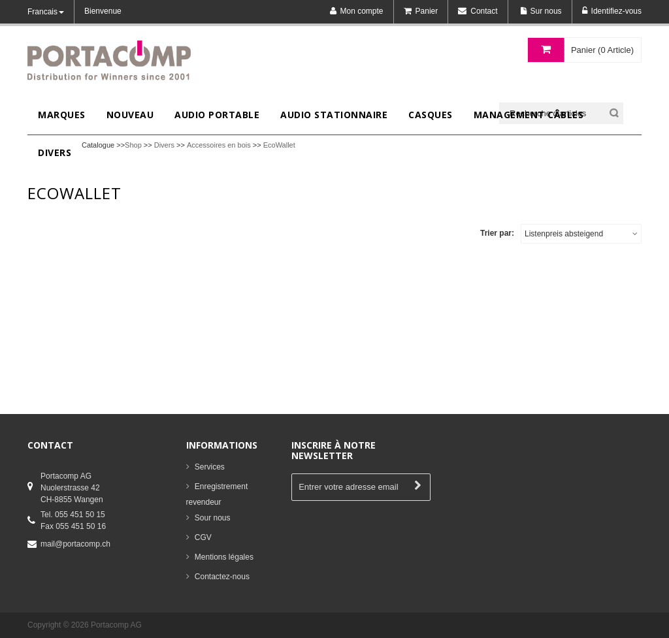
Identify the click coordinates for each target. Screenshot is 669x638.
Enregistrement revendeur (217, 494)
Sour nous (213, 517)
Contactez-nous (222, 576)
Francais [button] (45, 11)
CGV (203, 537)
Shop (133, 145)
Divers (164, 145)
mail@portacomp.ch (75, 544)
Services (210, 466)
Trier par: (497, 233)
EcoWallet (279, 145)
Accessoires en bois (219, 145)
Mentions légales (224, 557)
